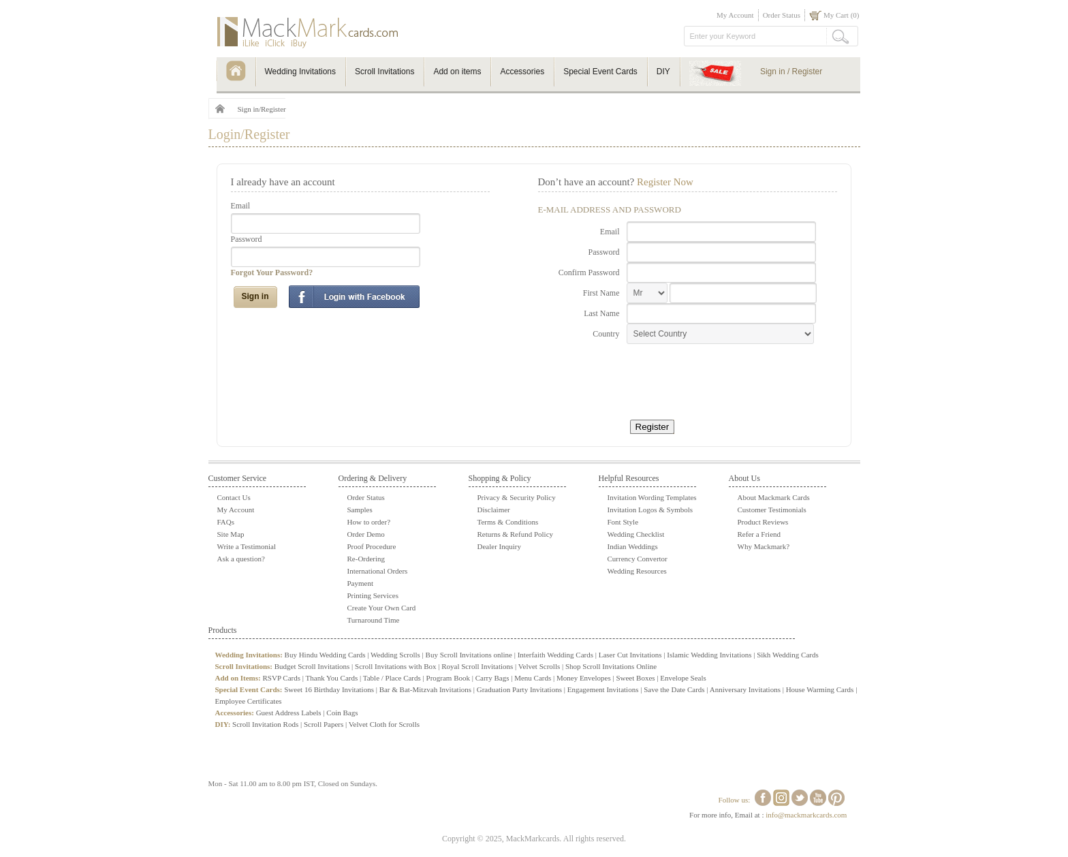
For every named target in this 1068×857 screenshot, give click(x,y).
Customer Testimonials (772, 509)
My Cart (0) (841, 15)
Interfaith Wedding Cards (555, 655)
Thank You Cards (332, 678)
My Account (735, 15)
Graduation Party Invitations (519, 689)
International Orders (377, 571)
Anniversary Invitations (745, 689)
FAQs (225, 522)
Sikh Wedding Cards (788, 655)
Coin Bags (342, 712)
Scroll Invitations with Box (395, 666)
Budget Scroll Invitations (312, 666)
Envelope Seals (683, 678)
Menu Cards (532, 678)
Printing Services (372, 595)
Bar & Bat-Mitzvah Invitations (425, 689)
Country (606, 334)
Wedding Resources (637, 571)
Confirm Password (589, 272)
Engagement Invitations (603, 689)
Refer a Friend (759, 534)
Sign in (255, 296)
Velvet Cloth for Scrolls (384, 724)
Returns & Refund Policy (515, 534)
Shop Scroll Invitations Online (611, 666)
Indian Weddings (633, 546)
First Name (601, 293)
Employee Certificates (248, 701)
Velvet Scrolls (539, 666)
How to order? (369, 522)
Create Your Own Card (381, 608)
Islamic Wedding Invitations (709, 655)
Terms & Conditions (508, 522)
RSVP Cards (281, 678)
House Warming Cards (820, 689)
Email (241, 206)
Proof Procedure (371, 546)
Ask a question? (241, 559)
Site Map (231, 534)
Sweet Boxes (635, 678)
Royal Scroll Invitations (477, 666)
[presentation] (709, 377)
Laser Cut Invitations (630, 655)
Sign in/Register (262, 109)
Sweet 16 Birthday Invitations (329, 689)
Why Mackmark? (764, 546)
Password (246, 239)
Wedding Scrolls (395, 655)
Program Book (448, 678)
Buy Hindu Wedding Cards (325, 655)
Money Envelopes (583, 678)
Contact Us (234, 497)
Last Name (601, 313)
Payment (360, 583)
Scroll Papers (323, 724)
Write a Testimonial (247, 546)
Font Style (623, 522)
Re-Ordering (366, 559)
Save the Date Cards (674, 689)
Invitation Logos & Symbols (650, 509)
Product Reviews (763, 522)
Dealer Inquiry (499, 546)
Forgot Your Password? (272, 272)
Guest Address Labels (288, 712)
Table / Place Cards (392, 678)
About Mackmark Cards (774, 497)
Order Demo (366, 534)
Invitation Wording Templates (652, 497)
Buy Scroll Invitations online (469, 655)
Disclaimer (493, 509)
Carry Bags (492, 678)
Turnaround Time (373, 620)
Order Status (781, 15)
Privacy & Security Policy (516, 497)
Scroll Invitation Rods (265, 724)
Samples (360, 509)
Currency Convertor (638, 559)
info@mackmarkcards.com (806, 815)
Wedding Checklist (636, 534)
